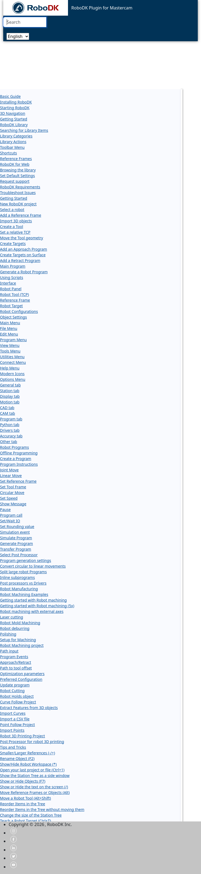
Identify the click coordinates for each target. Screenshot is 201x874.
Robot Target (11, 305)
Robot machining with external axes (31, 611)
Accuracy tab (11, 435)
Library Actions (13, 141)
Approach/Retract (15, 662)
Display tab (10, 396)
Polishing (8, 634)
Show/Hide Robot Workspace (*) (28, 764)
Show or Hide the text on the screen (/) (34, 786)
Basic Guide (10, 96)
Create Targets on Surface (23, 254)
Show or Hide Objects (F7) (22, 781)
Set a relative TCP (15, 232)
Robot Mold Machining (20, 622)
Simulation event (15, 532)
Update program (15, 685)
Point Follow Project (17, 724)
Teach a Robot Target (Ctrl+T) (25, 820)
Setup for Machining (18, 639)
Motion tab (9, 402)
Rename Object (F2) (17, 758)
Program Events (14, 656)
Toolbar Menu (12, 147)
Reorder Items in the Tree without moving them (42, 809)
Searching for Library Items (24, 130)
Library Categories (16, 136)
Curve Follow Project (18, 701)
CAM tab (7, 413)
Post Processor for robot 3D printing (32, 741)
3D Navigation (12, 113)
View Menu (9, 345)
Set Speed (9, 498)
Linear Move (11, 475)
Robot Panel (10, 288)
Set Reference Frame (18, 481)
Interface (8, 283)
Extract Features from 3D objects (29, 707)
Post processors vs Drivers (23, 583)
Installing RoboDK (16, 102)
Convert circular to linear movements (33, 566)
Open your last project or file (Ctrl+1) (32, 769)
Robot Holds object (17, 696)
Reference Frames (16, 158)
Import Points (12, 730)
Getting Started (13, 119)
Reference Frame (15, 300)
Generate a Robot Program (24, 271)
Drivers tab (9, 430)
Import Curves (12, 713)
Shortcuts (8, 153)
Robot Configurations (19, 311)
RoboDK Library (14, 124)
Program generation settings (25, 560)
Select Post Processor (19, 554)
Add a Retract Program (20, 260)
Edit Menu (9, 334)
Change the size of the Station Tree (31, 815)
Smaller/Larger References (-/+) (27, 752)
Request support (14, 181)
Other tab (8, 441)
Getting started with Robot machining (33, 600)
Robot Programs (14, 447)
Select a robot (12, 209)
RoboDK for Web (14, 164)
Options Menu (12, 379)
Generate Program (16, 543)
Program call (11, 515)
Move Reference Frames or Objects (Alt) (35, 792)
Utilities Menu (12, 356)
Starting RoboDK (14, 107)
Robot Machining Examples (24, 594)
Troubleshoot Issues (18, 192)
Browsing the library (18, 169)
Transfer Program (15, 549)
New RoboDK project (18, 203)
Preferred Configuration (21, 679)
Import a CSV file (14, 718)
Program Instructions (19, 464)
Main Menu (10, 322)
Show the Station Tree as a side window (35, 775)
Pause (5, 509)
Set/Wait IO (10, 520)
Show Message (13, 503)
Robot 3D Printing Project (22, 735)
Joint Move (9, 469)
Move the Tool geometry (21, 237)
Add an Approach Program (23, 249)
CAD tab (7, 407)
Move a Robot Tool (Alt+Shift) (25, 798)
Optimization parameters (22, 673)
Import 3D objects (16, 220)
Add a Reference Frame (20, 215)
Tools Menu (10, 351)
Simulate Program (16, 537)
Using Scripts (11, 277)
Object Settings (13, 317)
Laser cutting (11, 617)
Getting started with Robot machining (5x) (37, 605)
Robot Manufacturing (19, 588)
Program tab (11, 419)
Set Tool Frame (13, 486)
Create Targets (13, 243)
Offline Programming (19, 452)
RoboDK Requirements (20, 186)
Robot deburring (14, 628)
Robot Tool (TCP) (14, 294)
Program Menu (13, 339)
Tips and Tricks (13, 747)
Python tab (9, 424)
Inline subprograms (17, 577)
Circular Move (12, 492)
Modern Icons (12, 373)
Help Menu (9, 368)
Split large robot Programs (23, 571)
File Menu (8, 328)
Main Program (12, 266)
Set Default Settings (17, 175)
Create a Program (15, 458)
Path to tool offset (16, 668)
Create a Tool (11, 226)
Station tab (9, 390)
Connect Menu (13, 362)
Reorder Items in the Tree (22, 803)
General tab (10, 385)
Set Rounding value (17, 526)
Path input (9, 651)
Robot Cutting (12, 690)
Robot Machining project (22, 645)
